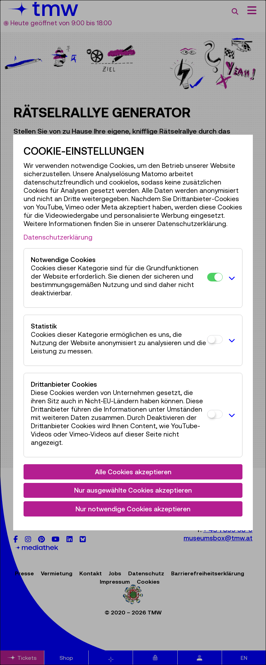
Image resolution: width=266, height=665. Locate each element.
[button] (230, 278)
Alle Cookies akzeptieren (133, 472)
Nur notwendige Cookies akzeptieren (133, 509)
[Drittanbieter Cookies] (215, 414)
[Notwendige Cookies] (215, 277)
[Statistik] (215, 339)
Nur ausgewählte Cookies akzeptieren (133, 490)
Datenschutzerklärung (58, 237)
